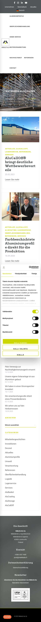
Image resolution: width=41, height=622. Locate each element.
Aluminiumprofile (12, 457)
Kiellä (20, 355)
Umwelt (8, 461)
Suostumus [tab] (7, 273)
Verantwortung (11, 466)
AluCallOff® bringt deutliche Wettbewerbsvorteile (20, 164)
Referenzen (25, 152)
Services (20, 99)
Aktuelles (33, 7)
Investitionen (10, 444)
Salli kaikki (20, 343)
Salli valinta (20, 349)
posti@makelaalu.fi (20, 557)
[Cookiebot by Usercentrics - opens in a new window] (29, 267)
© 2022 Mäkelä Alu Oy (20, 616)
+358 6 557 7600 (20, 554)
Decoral (8, 448)
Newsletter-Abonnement (20, 583)
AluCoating (11, 230)
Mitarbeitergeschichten (15, 439)
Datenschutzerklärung (20, 567)
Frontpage (9, 99)
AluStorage (10, 501)
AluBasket (9, 492)
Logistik (8, 479)
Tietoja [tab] (34, 273)
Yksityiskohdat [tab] (21, 273)
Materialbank (22, 7)
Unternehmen (9, 7)
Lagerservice (11, 152)
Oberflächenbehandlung (17, 233)
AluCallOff (22, 149)
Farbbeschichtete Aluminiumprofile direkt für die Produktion (20, 245)
